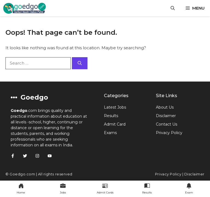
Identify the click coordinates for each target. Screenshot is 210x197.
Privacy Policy (169, 132)
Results (111, 115)
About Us (165, 107)
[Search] (80, 63)
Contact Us (166, 124)
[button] (172, 8)
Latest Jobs (115, 107)
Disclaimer (166, 115)
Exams (110, 132)
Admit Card (115, 124)
